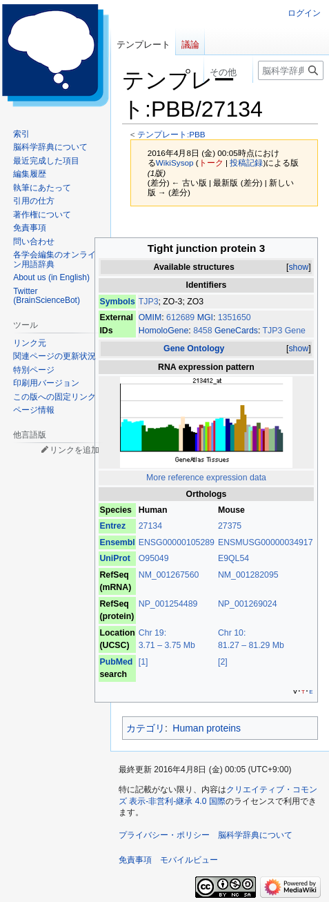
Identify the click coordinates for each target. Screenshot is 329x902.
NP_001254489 (168, 604)
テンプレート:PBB (171, 134)
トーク (211, 162)
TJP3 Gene (284, 330)
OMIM (150, 317)
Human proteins (206, 728)
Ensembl (116, 542)
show (298, 267)
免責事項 (135, 860)
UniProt (114, 558)
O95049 (154, 558)
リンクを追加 (74, 450)
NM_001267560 (169, 575)
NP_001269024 (247, 604)
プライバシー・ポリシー (164, 835)
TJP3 (149, 301)
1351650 (234, 317)
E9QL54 (233, 558)
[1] (143, 662)
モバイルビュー (189, 860)
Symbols (116, 301)
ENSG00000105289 (177, 542)
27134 (150, 526)
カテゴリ (145, 728)
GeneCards (236, 330)
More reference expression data (206, 477)
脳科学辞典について (255, 835)
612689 (181, 317)
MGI (205, 317)
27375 (229, 526)
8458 (204, 330)
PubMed (115, 662)
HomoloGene (164, 330)
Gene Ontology (193, 348)
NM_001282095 (248, 575)
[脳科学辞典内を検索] (290, 70)
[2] (223, 662)
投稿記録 (246, 162)
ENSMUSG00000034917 (265, 542)
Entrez (112, 526)
